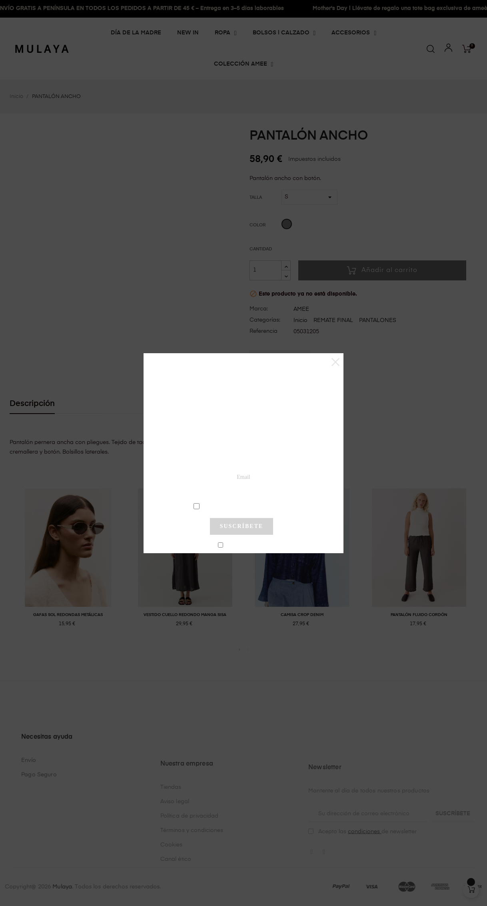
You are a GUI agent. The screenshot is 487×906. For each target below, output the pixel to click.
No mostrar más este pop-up (245, 546)
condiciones (242, 505)
